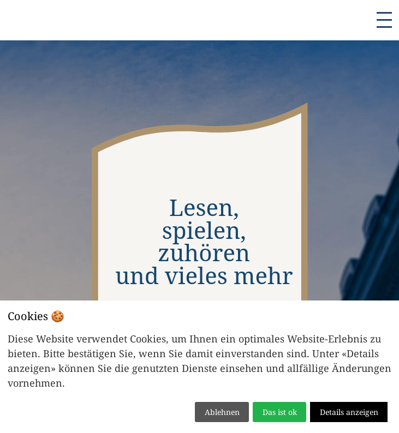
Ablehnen (222, 412)
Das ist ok (280, 412)
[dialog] (199, 366)
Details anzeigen (349, 412)
